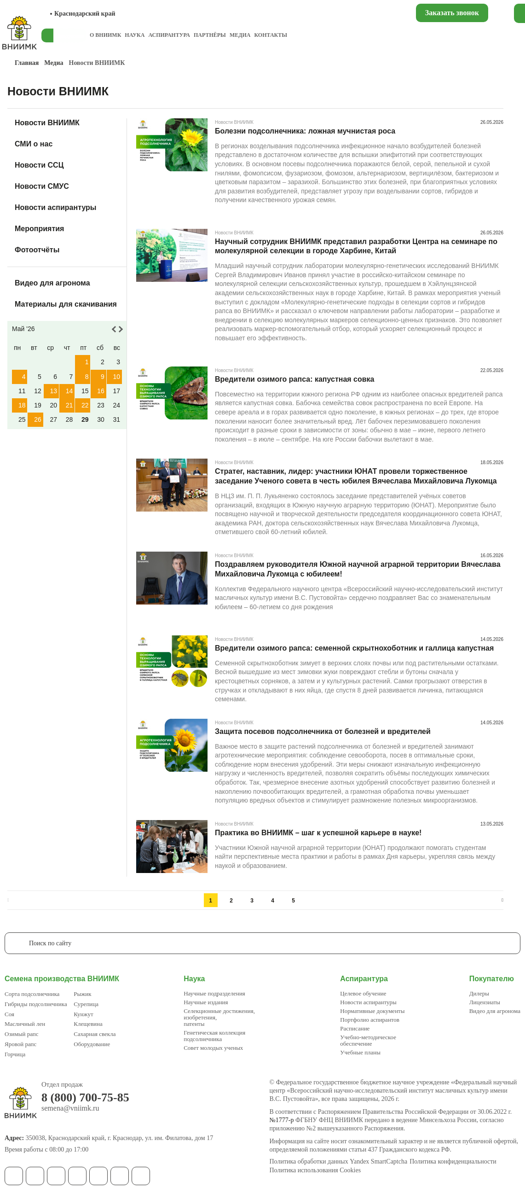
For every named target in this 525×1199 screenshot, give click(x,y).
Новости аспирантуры (56, 207)
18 (22, 405)
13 (53, 391)
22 (85, 405)
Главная (27, 62)
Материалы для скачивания (66, 304)
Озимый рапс (21, 1033)
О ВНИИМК (105, 35)
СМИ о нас (33, 144)
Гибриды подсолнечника (36, 1004)
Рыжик (82, 993)
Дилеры (479, 993)
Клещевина (88, 1023)
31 (116, 419)
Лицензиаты (484, 1002)
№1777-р (282, 1120)
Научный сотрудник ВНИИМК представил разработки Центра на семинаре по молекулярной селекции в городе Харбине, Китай (356, 246)
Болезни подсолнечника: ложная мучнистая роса (305, 131)
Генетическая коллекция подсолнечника (214, 1035)
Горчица (15, 1054)
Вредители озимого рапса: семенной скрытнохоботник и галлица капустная (354, 648)
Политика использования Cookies (315, 1170)
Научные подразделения (214, 993)
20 (53, 405)
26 (37, 419)
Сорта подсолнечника (32, 993)
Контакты (270, 35)
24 (116, 405)
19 (37, 405)
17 (116, 391)
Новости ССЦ (39, 165)
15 (85, 391)
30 (100, 419)
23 (100, 405)
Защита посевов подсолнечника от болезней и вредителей (323, 731)
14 (69, 391)
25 (22, 419)
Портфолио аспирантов (369, 1019)
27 (53, 419)
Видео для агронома (52, 283)
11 (22, 391)
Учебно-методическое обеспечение (368, 1040)
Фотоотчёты (37, 250)
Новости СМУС (42, 186)
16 (100, 391)
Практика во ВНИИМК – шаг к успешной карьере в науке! (318, 833)
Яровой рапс (20, 1044)
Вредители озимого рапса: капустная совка (294, 379)
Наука (134, 35)
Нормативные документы (372, 1010)
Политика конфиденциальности (453, 1161)
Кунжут (83, 1014)
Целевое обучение (363, 993)
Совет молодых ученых (213, 1047)
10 (116, 376)
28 (69, 419)
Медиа (240, 35)
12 (37, 391)
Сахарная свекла (94, 1033)
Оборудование (92, 1044)
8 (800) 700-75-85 (85, 1097)
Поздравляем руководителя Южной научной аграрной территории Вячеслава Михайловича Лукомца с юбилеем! (358, 569)
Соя (9, 1014)
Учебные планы (360, 1052)
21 (69, 405)
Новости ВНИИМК (47, 123)
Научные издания (206, 1002)
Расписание (354, 1028)
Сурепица (86, 1004)
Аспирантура (169, 35)
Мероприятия (39, 229)
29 (85, 419)
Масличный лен (25, 1023)
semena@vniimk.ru (70, 1108)
